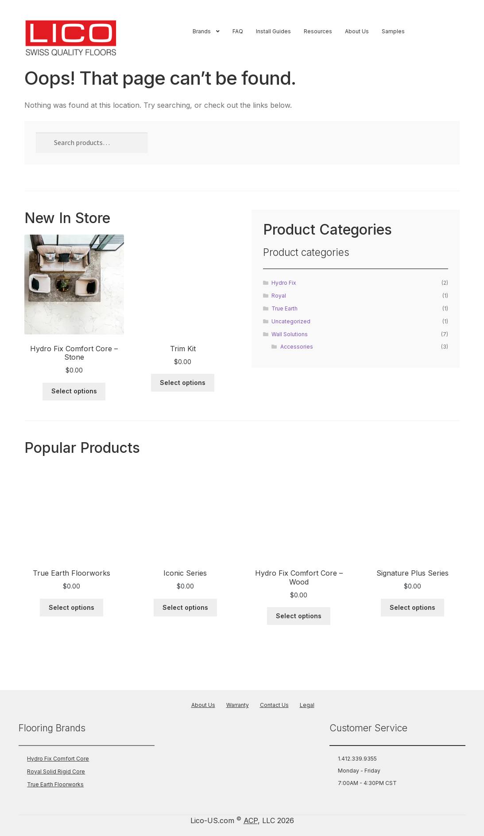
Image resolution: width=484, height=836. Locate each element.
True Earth (284, 308)
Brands (202, 31)
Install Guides (273, 31)
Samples (393, 31)
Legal (307, 705)
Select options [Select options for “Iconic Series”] (185, 607)
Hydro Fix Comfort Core (58, 758)
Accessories (296, 346)
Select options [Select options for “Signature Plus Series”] (412, 607)
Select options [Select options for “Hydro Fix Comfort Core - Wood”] (298, 616)
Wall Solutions (289, 334)
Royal (278, 295)
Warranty (237, 705)
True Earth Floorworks (55, 784)
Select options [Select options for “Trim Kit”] (182, 382)
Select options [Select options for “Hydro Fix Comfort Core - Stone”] (74, 391)
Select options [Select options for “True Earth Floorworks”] (71, 607)
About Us (357, 31)
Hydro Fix (283, 282)
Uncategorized (290, 321)
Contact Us (274, 705)
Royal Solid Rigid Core (56, 771)
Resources (318, 31)
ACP (251, 820)
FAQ (237, 31)
